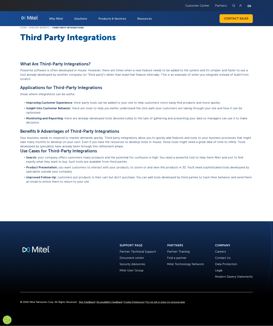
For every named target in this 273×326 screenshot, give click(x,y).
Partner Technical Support (138, 251)
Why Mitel (56, 18)
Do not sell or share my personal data (165, 302)
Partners (221, 5)
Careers (220, 251)
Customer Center (197, 5)
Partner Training (178, 251)
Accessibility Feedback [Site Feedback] (109, 302)
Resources (144, 18)
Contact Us (223, 258)
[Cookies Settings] (7, 320)
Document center (132, 258)
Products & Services (112, 18)
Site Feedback (87, 302)
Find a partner (177, 258)
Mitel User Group (131, 270)
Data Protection (226, 264)
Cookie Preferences (134, 302)
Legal (218, 270)
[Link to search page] (234, 5)
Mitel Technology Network (185, 264)
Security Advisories (132, 264)
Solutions (80, 18)
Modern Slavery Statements (234, 276)
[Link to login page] (240, 5)
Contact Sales (236, 18)
